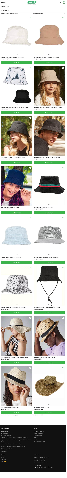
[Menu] (3, 2)
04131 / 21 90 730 (39, 460)
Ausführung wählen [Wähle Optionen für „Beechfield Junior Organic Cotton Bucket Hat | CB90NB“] (49, 112)
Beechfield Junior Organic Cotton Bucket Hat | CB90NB (48, 107)
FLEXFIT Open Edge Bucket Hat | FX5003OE (12, 57)
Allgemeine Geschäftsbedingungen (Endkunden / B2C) (14, 437)
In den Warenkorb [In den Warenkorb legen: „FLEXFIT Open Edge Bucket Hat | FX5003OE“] (16, 62)
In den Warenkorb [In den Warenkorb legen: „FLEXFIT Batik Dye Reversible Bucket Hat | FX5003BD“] (16, 112)
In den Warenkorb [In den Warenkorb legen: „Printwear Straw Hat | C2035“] (49, 412)
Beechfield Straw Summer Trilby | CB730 (44, 357)
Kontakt (3, 457)
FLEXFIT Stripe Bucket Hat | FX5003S (43, 207)
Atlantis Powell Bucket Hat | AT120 (10, 207)
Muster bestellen (38, 433)
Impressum (4, 451)
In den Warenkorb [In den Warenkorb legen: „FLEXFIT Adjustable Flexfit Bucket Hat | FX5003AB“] (49, 312)
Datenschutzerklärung (6, 449)
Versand (46, 457)
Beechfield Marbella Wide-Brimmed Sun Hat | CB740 (14, 357)
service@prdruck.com (40, 462)
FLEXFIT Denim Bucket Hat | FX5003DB (11, 257)
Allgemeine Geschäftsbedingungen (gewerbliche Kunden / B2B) (15, 440)
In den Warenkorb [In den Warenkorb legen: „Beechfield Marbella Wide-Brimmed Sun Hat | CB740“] (16, 362)
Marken (36, 437)
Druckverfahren (38, 435)
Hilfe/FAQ (41, 457)
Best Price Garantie (6, 435)
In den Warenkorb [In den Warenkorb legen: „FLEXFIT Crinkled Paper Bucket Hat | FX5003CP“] (49, 262)
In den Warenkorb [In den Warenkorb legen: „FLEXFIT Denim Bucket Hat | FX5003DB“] (16, 262)
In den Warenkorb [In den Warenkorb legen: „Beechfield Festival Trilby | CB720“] (16, 412)
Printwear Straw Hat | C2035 (41, 407)
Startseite (3, 6)
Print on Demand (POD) (40, 441)
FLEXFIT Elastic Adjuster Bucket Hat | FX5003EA (46, 57)
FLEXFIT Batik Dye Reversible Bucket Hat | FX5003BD (15, 107)
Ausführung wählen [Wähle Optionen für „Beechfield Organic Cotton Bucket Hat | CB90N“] (17, 162)
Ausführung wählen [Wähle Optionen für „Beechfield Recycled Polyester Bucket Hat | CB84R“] (49, 162)
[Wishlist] (30, 18)
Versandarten (4, 433)
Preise (35, 439)
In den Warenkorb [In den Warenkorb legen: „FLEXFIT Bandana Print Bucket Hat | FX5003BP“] (16, 312)
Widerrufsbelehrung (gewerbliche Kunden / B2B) (13, 446)
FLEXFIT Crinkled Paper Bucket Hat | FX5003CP (46, 257)
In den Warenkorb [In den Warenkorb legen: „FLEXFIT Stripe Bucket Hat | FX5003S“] (49, 212)
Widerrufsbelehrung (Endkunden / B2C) (11, 444)
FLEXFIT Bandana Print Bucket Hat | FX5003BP (13, 307)
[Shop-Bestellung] (49, 13)
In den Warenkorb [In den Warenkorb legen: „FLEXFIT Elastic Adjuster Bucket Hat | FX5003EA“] (49, 62)
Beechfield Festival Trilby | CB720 (9, 407)
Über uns (3, 459)
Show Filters (5, 10)
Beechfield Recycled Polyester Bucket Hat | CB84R (47, 157)
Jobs (2, 461)
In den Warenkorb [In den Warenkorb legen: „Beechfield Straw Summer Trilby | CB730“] (49, 362)
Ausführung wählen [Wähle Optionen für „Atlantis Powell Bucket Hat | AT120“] (17, 212)
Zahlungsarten (4, 431)
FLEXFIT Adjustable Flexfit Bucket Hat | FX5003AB (47, 307)
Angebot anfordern (39, 431)
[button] (63, 3)
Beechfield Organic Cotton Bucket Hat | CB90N (13, 157)
